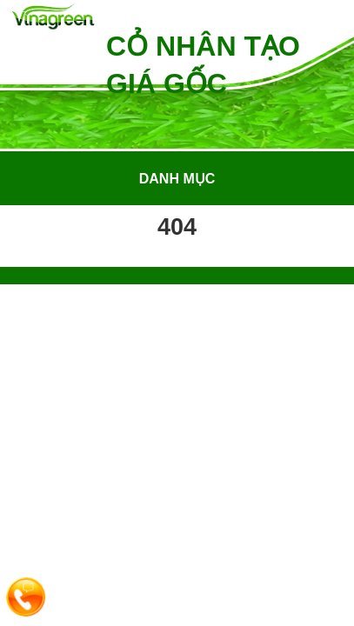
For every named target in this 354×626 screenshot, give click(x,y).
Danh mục (177, 178)
